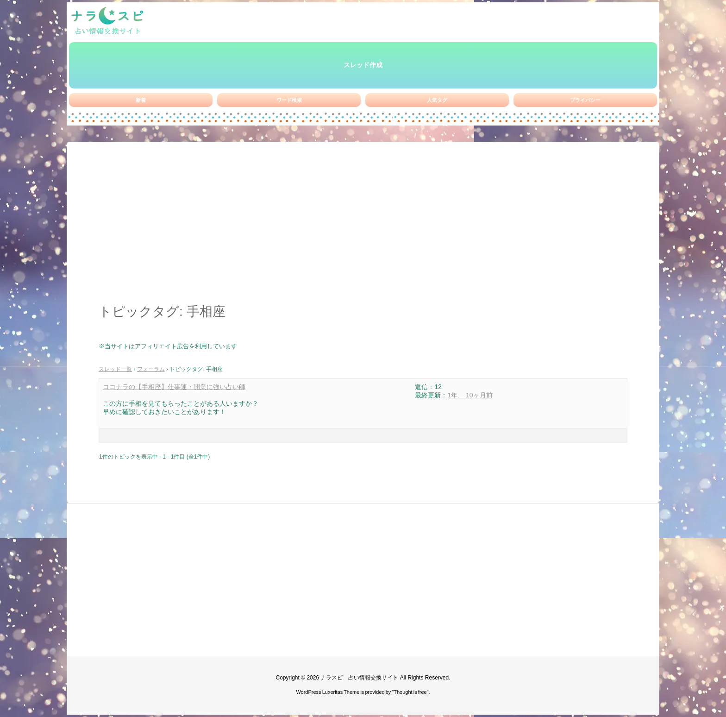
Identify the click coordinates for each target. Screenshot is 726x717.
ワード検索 (289, 100)
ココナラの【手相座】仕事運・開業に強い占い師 (174, 386)
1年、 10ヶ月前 (469, 395)
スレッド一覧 (115, 369)
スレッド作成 (363, 65)
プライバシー (585, 100)
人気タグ (437, 100)
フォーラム (151, 369)
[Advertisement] (363, 228)
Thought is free (410, 692)
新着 (141, 100)
